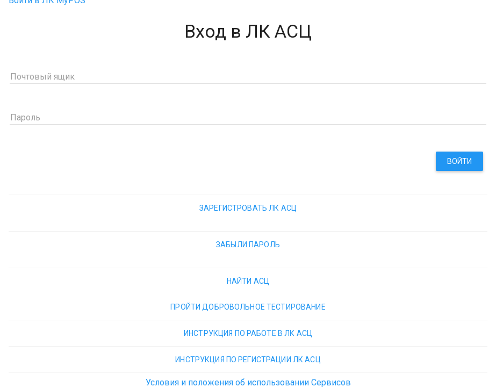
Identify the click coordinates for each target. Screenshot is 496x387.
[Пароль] (248, 117)
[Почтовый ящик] (248, 76)
